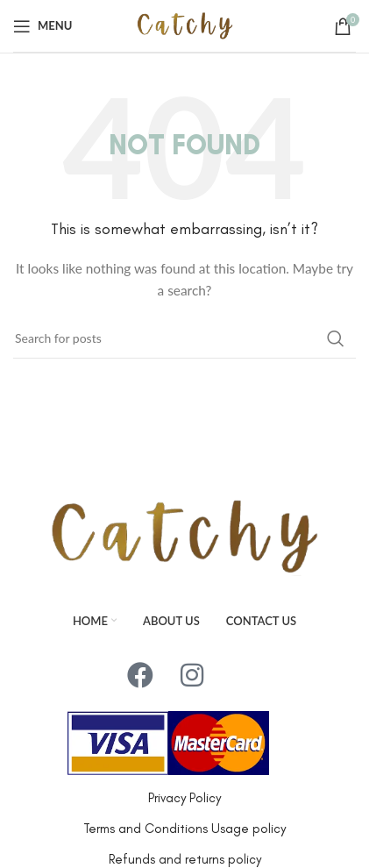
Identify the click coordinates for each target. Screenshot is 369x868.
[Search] (184, 338)
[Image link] (184, 535)
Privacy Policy (184, 798)
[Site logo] (185, 24)
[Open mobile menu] (42, 26)
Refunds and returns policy (185, 859)
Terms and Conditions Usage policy (184, 828)
